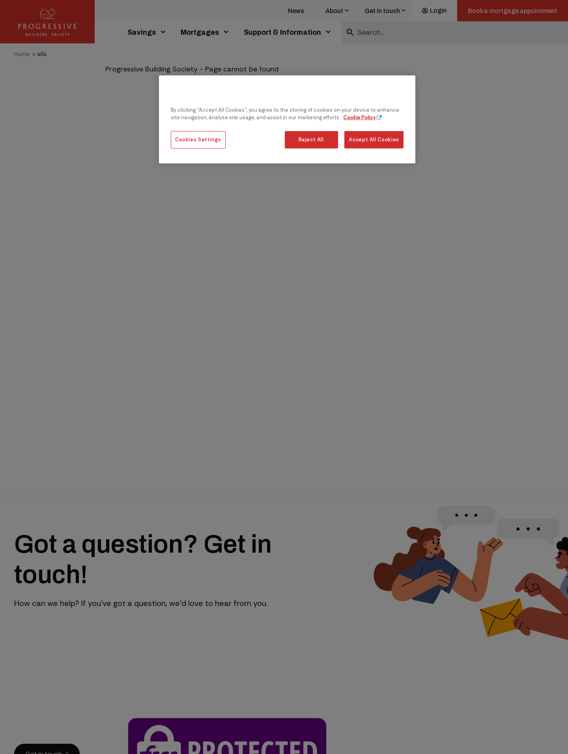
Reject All (311, 139)
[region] (287, 119)
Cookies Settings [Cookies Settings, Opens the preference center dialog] (198, 139)
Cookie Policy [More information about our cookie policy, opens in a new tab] (359, 117)
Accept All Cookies (374, 139)
